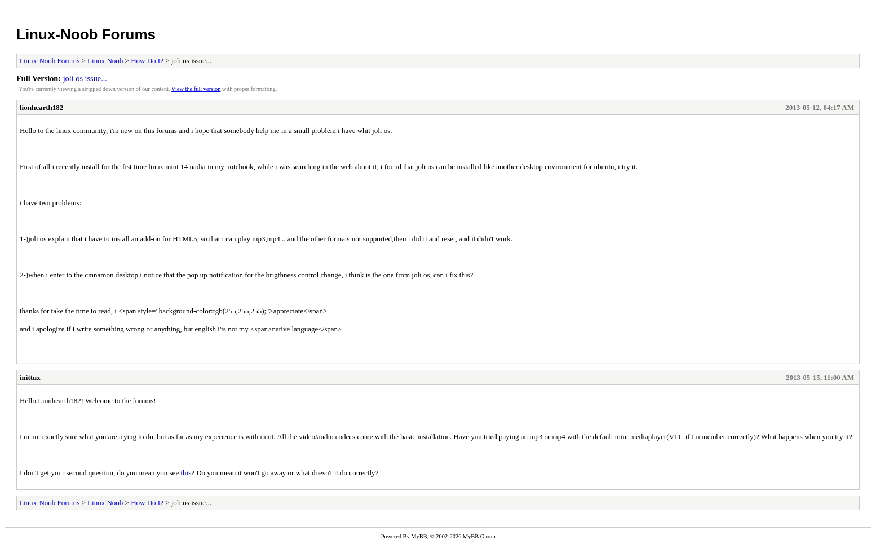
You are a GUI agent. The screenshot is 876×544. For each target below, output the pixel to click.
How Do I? (147, 60)
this (185, 472)
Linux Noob (105, 60)
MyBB (419, 536)
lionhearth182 (41, 107)
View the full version (195, 89)
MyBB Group (479, 536)
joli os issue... (85, 78)
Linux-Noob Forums (86, 34)
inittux (30, 377)
